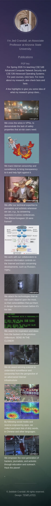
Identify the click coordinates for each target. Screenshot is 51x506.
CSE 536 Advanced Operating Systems (25, 74)
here (38, 80)
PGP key (25, 63)
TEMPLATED (29, 495)
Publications (25, 57)
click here (29, 77)
